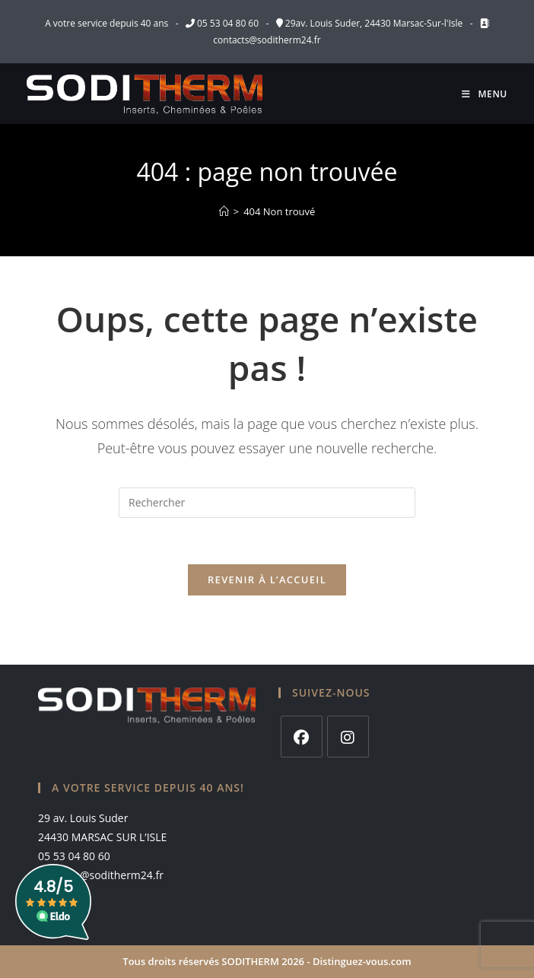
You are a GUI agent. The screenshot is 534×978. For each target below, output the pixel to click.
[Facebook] (302, 736)
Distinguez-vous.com (362, 961)
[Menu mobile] (484, 93)
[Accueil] (224, 211)
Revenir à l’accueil (267, 579)
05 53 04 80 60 (228, 23)
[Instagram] (348, 736)
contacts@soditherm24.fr (266, 39)
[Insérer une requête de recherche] (267, 502)
